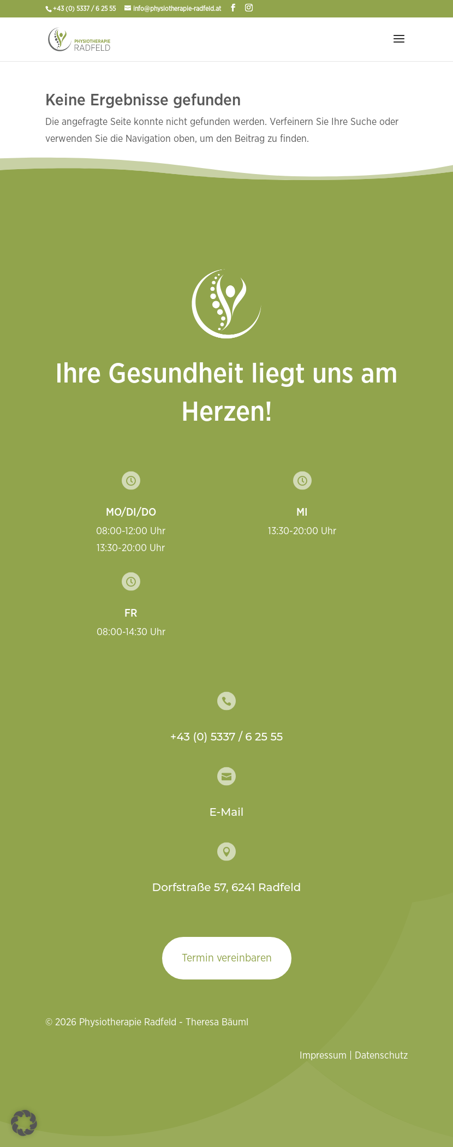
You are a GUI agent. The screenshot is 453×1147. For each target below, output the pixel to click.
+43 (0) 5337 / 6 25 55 (85, 8)
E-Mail (227, 812)
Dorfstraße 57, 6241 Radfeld (226, 887)
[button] (24, 1123)
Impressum (323, 1056)
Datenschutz (381, 1056)
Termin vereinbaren (227, 958)
